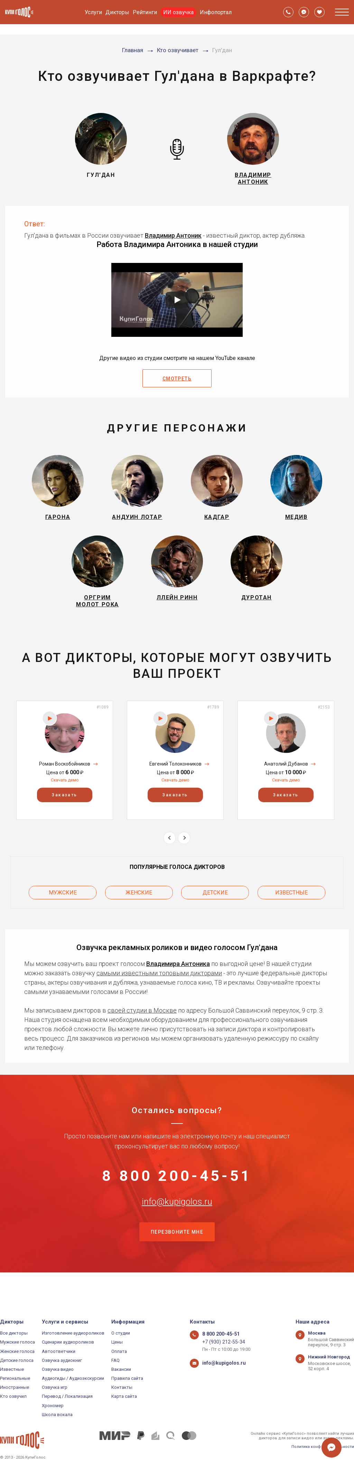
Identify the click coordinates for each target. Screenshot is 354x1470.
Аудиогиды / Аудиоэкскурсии (73, 1378)
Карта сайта (124, 1396)
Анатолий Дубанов (286, 780)
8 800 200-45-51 (177, 1191)
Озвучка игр (54, 1387)
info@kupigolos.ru (177, 1226)
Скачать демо (64, 796)
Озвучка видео (58, 1369)
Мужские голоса (17, 1342)
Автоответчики (58, 1351)
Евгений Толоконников (175, 780)
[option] (64, 776)
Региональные (15, 1378)
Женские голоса (17, 1351)
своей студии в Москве (142, 1023)
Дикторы (117, 12)
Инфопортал (216, 12)
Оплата (119, 1351)
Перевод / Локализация (67, 1396)
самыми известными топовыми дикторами (159, 985)
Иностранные (14, 1387)
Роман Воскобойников (64, 780)
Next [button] (184, 853)
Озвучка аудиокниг (62, 1360)
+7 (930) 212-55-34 (220, 1342)
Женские (138, 907)
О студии (120, 1333)
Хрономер (53, 1405)
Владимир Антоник (173, 239)
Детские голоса (17, 1360)
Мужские (63, 907)
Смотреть (177, 383)
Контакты (121, 1387)
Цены (117, 1342)
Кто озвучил (13, 1396)
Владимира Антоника (178, 976)
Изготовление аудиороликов (73, 1333)
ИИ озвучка (178, 12)
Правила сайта (127, 1378)
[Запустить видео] (177, 304)
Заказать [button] (64, 811)
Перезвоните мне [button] (177, 1260)
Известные (291, 907)
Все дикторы (14, 1333)
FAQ (115, 1360)
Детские (215, 907)
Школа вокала (57, 1414)
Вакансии (121, 1369)
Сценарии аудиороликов (68, 1342)
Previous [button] (169, 853)
